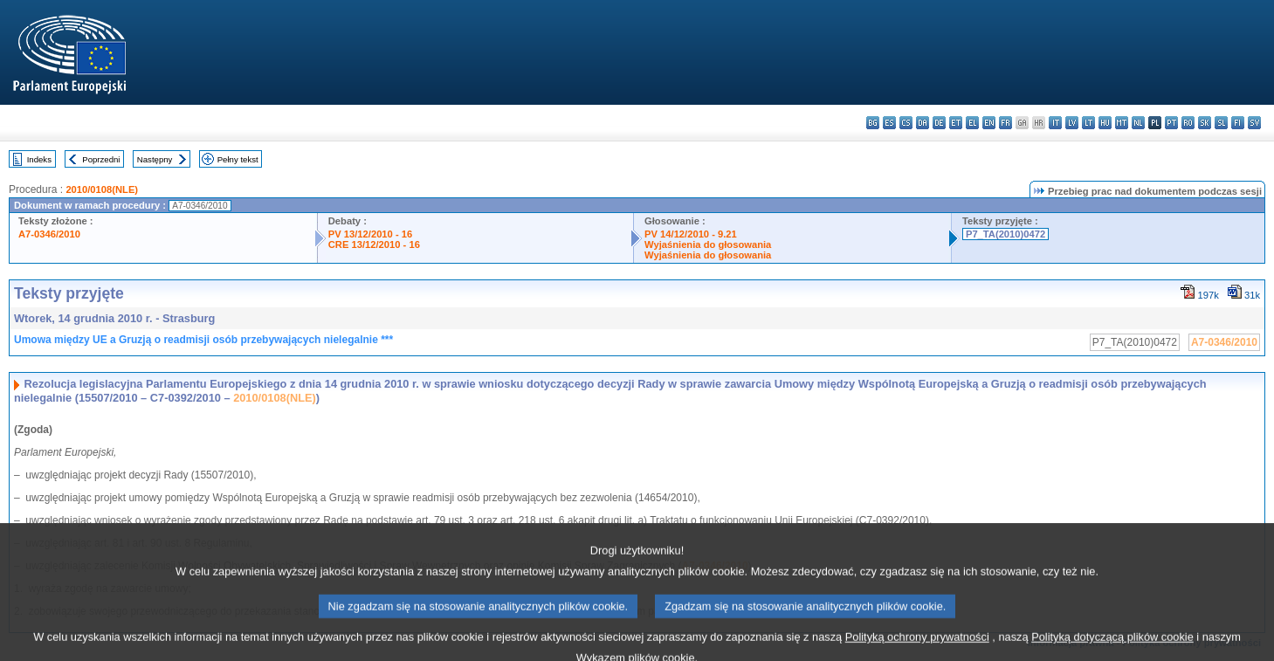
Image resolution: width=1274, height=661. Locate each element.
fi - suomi (1237, 122)
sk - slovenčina (1204, 122)
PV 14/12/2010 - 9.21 (690, 234)
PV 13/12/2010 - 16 (370, 234)
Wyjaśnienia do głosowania (707, 244)
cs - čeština (905, 122)
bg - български (872, 122)
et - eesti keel (955, 122)
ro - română (1188, 122)
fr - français (1005, 122)
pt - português (1171, 122)
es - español (889, 122)
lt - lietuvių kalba (1088, 122)
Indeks (39, 159)
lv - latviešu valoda (1071, 122)
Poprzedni (101, 159)
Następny (155, 159)
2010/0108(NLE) (101, 189)
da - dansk (922, 122)
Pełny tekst (237, 159)
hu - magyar (1105, 122)
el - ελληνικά (972, 122)
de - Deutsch (939, 122)
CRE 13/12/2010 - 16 (374, 244)
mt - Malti (1121, 122)
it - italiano (1055, 122)
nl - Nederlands (1138, 122)
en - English (988, 122)
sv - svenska (1254, 122)
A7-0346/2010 (49, 234)
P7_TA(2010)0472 (1005, 234)
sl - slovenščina (1221, 122)
